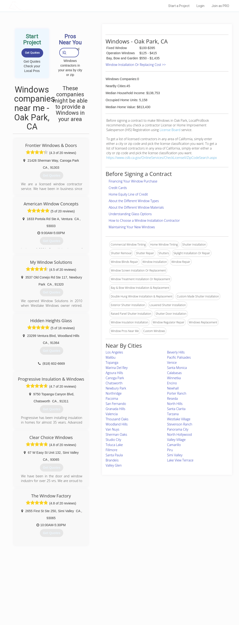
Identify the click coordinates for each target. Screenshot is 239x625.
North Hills (175, 403)
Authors (165, 596)
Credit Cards (118, 188)
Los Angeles (114, 352)
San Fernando (115, 403)
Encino (172, 383)
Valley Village (176, 439)
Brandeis (112, 460)
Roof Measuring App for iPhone (115, 601)
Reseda (172, 398)
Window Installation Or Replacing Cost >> (135, 64)
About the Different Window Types (134, 201)
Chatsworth (113, 383)
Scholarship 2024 (171, 585)
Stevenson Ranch (179, 424)
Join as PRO (220, 6)
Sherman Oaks (116, 434)
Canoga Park (114, 378)
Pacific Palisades (179, 357)
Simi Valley (175, 455)
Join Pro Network (106, 585)
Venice (172, 362)
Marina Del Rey (116, 367)
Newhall (173, 388)
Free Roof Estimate (56, 601)
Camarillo (174, 445)
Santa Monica (177, 367)
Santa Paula (114, 455)
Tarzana (173, 414)
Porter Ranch (176, 393)
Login (200, 6)
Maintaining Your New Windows (132, 227)
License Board (170, 130)
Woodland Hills (116, 424)
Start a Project (179, 6)
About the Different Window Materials (136, 207)
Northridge (113, 393)
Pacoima (111, 398)
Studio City (113, 439)
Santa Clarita (176, 409)
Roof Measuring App (108, 596)
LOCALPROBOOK (35, 5)
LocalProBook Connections (177, 601)
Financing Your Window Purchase (133, 181)
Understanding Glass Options (130, 214)
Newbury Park (115, 388)
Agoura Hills (114, 373)
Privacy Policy (169, 591)
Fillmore (111, 450)
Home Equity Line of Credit (128, 194)
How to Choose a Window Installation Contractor (144, 220)
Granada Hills (115, 409)
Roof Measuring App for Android (115, 606)
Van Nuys (112, 429)
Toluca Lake (114, 445)
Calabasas (174, 373)
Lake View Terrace (180, 460)
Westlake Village (178, 419)
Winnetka (174, 378)
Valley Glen (113, 465)
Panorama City (177, 429)
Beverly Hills (176, 352)
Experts (100, 591)
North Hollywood (179, 434)
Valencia (111, 414)
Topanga (111, 362)
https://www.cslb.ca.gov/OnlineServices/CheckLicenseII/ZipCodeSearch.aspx (161, 157)
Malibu (110, 357)
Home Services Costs (58, 585)
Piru (170, 450)
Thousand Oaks (116, 419)
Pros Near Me (52, 591)
